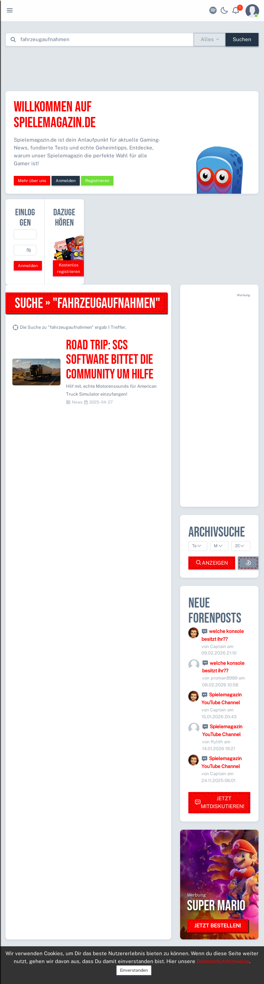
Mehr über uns (32, 180)
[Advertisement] (132, 67)
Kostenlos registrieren (68, 268)
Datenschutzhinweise (223, 961)
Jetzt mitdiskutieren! (219, 802)
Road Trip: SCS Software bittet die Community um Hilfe (109, 360)
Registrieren (97, 180)
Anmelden (66, 180)
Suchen (242, 39)
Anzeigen (212, 562)
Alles (207, 39)
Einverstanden (134, 970)
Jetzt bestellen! (217, 925)
